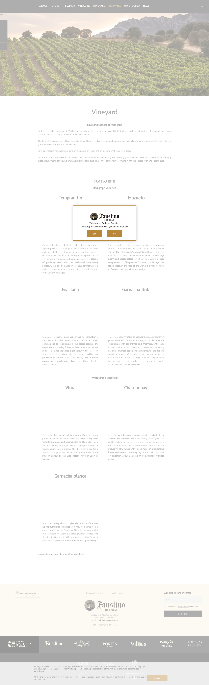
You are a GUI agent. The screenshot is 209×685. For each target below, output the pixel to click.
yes (94, 233)
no (114, 233)
